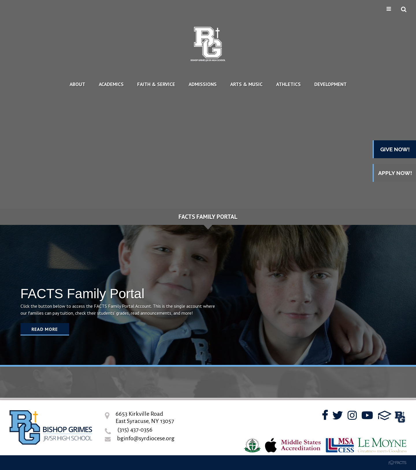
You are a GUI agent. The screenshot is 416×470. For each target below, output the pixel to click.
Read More (44, 329)
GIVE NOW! (395, 149)
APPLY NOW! (395, 173)
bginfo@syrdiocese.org (145, 438)
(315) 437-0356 (135, 429)
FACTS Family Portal (208, 217)
